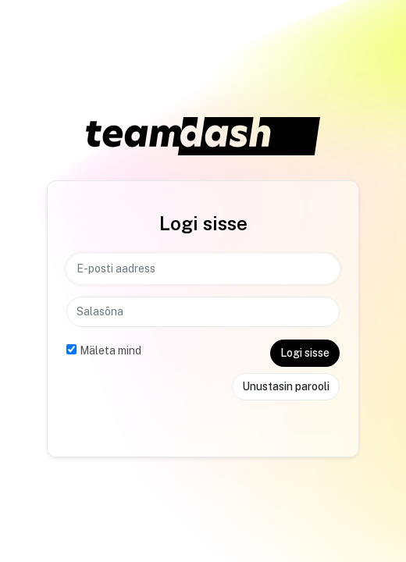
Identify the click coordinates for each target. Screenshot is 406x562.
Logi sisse (304, 353)
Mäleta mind (110, 350)
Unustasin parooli (285, 386)
